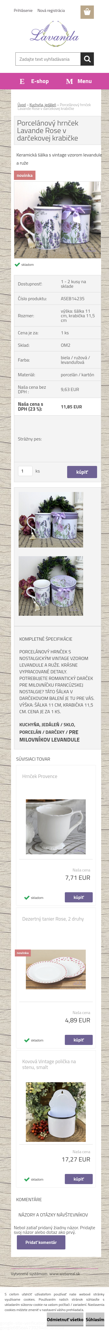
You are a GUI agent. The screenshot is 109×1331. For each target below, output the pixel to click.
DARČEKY (55, 732)
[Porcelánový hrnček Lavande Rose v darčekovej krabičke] (57, 183)
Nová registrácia (51, 10)
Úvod (22, 105)
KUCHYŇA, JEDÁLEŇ (39, 724)
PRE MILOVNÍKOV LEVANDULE (49, 736)
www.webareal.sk (64, 1274)
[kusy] (25, 471)
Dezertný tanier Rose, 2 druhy (53, 919)
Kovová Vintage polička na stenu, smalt (49, 1064)
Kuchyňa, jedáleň (43, 105)
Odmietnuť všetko (65, 1319)
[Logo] (54, 33)
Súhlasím (95, 1319)
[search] (87, 59)
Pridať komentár (41, 1242)
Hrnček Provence (40, 776)
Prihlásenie (23, 10)
